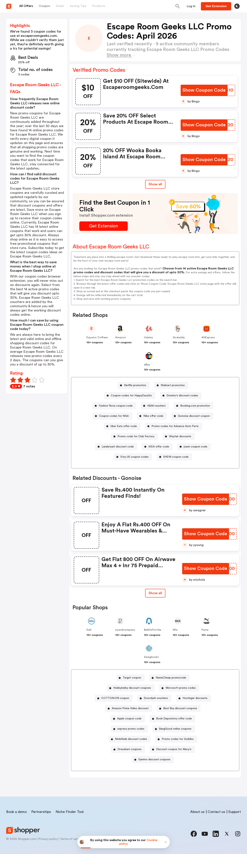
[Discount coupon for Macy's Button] (172, 749)
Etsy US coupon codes (134, 457)
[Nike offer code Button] (152, 416)
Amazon (120, 337)
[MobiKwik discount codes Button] (129, 739)
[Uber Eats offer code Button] (122, 426)
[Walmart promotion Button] (171, 385)
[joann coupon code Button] (194, 446)
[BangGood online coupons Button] (173, 728)
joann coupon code (195, 446)
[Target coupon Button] (130, 677)
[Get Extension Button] (103, 226)
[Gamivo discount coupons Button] (153, 759)
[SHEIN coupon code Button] (174, 457)
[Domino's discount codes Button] (180, 395)
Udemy (148, 337)
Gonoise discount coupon (194, 416)
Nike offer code (153, 416)
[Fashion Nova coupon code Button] (114, 405)
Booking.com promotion (195, 405)
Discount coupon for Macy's (173, 749)
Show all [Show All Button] (155, 184)
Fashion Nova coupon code (116, 405)
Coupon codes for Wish (114, 416)
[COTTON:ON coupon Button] (114, 698)
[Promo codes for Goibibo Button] (176, 739)
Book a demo (16, 811)
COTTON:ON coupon (115, 698)
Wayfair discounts (180, 436)
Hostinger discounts (195, 698)
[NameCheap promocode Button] (169, 677)
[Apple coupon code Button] (128, 718)
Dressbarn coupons (129, 749)
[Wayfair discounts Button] (178, 436)
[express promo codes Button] (129, 728)
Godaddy (179, 337)
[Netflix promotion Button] (134, 385)
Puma (204, 630)
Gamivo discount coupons (154, 759)
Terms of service (71, 838)
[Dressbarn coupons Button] (128, 749)
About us (197, 811)
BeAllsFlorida (152, 630)
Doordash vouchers (156, 698)
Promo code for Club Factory (136, 436)
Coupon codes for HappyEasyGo (131, 395)
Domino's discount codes (182, 395)
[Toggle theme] (237, 6)
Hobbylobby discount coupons (132, 688)
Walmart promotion (173, 385)
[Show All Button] (155, 593)
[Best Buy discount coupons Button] (178, 708)
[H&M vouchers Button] (155, 405)
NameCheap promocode (171, 677)
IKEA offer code (158, 446)
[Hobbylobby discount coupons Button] (130, 688)
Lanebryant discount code (118, 446)
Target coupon (132, 677)
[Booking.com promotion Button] (193, 405)
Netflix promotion (135, 385)
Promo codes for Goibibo (178, 739)
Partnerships (41, 811)
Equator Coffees (97, 337)
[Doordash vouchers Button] (154, 698)
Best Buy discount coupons (180, 708)
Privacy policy (48, 838)
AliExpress (208, 337)
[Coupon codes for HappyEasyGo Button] (129, 395)
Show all (155, 593)
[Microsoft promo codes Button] (179, 688)
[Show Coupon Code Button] (204, 90)
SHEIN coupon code (176, 457)
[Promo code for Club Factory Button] (134, 436)
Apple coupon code (129, 718)
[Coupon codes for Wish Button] (112, 416)
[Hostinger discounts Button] (193, 698)
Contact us (216, 811)
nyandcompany (125, 630)
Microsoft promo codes (181, 688)
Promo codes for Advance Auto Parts (175, 426)
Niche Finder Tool (70, 811)
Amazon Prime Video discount (130, 708)
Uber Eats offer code (123, 426)
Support (234, 811)
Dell (88, 630)
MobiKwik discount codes (131, 739)
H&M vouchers (156, 405)
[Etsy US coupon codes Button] (133, 457)
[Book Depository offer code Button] (172, 718)
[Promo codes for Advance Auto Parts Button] (173, 426)
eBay (147, 364)
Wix (175, 630)
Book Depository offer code (174, 718)
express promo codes (130, 728)
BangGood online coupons (175, 728)
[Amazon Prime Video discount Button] (128, 708)
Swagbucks (151, 657)
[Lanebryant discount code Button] (116, 446)
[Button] (191, 6)
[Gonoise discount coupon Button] (192, 416)
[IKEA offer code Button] (157, 446)
